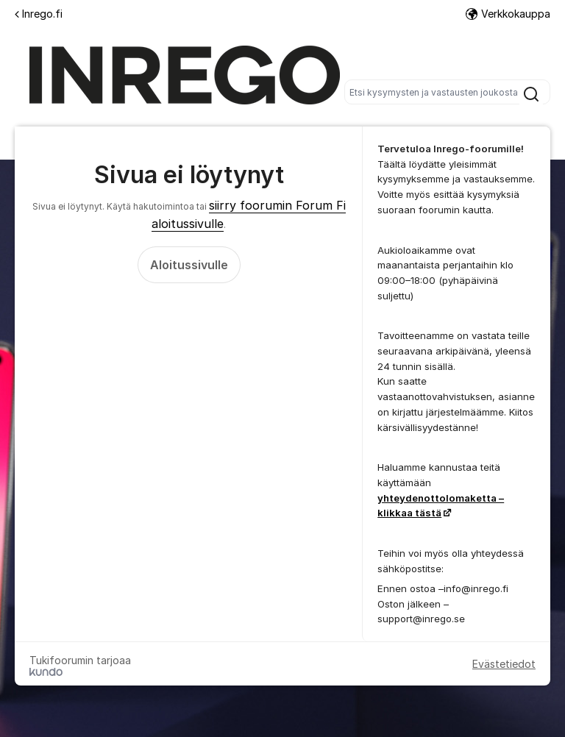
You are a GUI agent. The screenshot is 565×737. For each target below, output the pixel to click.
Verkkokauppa (508, 13)
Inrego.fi (39, 13)
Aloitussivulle (189, 264)
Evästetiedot (504, 664)
